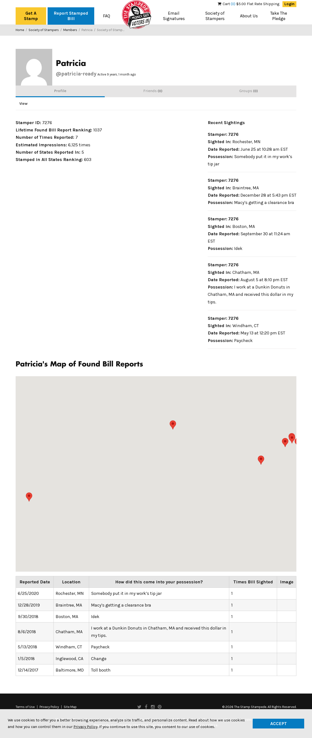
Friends (152, 90)
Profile (60, 90)
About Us (249, 16)
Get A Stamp (31, 16)
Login (289, 4)
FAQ (106, 16)
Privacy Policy (49, 707)
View (23, 103)
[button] (261, 460)
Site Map (70, 707)
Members (70, 30)
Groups (248, 90)
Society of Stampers (215, 16)
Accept (278, 723)
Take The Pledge (278, 16)
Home (20, 30)
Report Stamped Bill (71, 16)
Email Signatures (174, 16)
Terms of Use (25, 707)
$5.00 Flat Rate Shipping (249, 4)
